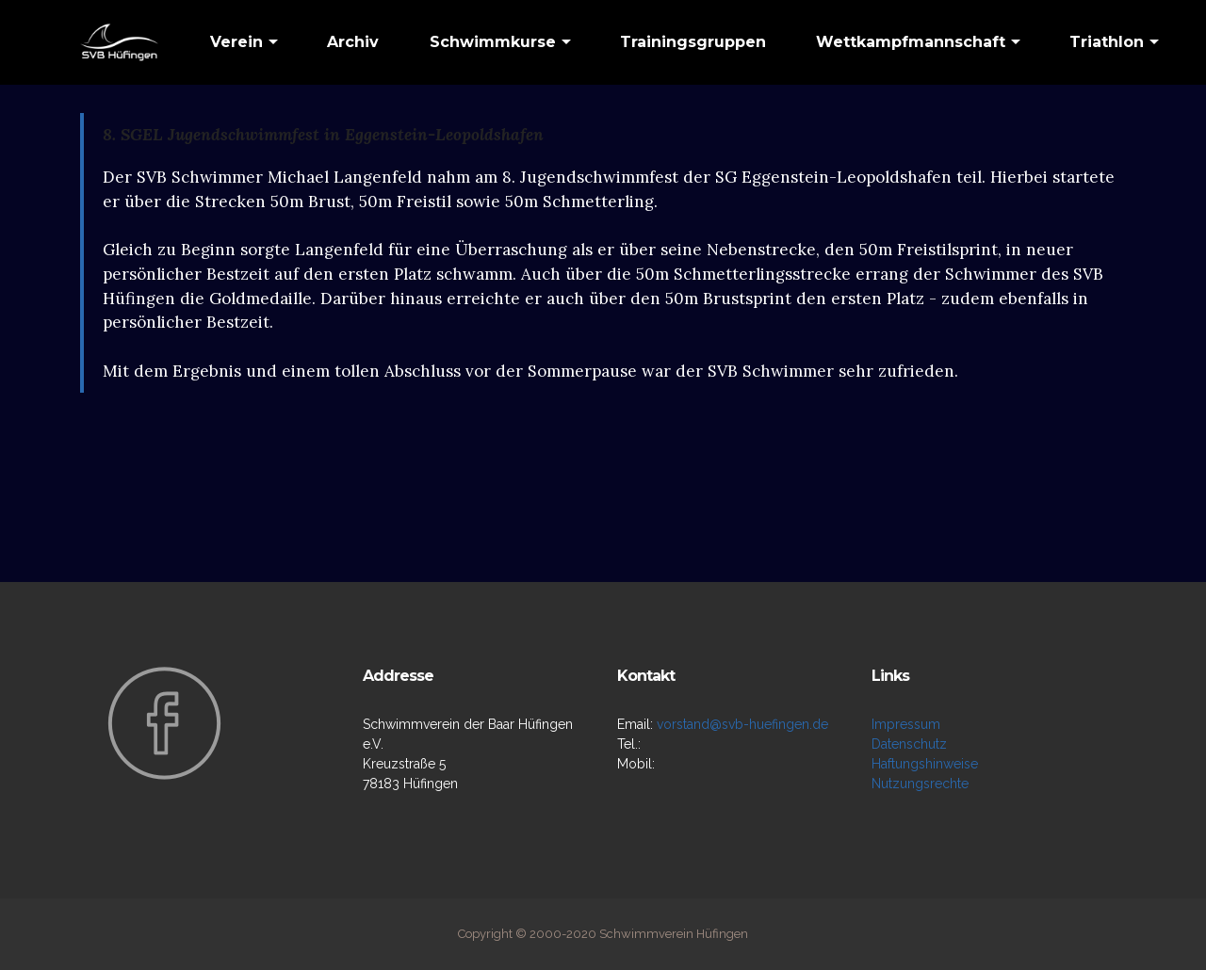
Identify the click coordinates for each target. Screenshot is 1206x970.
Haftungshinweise (925, 763)
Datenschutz (909, 744)
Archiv (353, 42)
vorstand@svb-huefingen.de (742, 724)
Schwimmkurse (493, 42)
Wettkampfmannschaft (910, 42)
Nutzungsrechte (920, 783)
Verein (236, 42)
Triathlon (1106, 42)
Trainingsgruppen (693, 42)
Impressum (906, 724)
